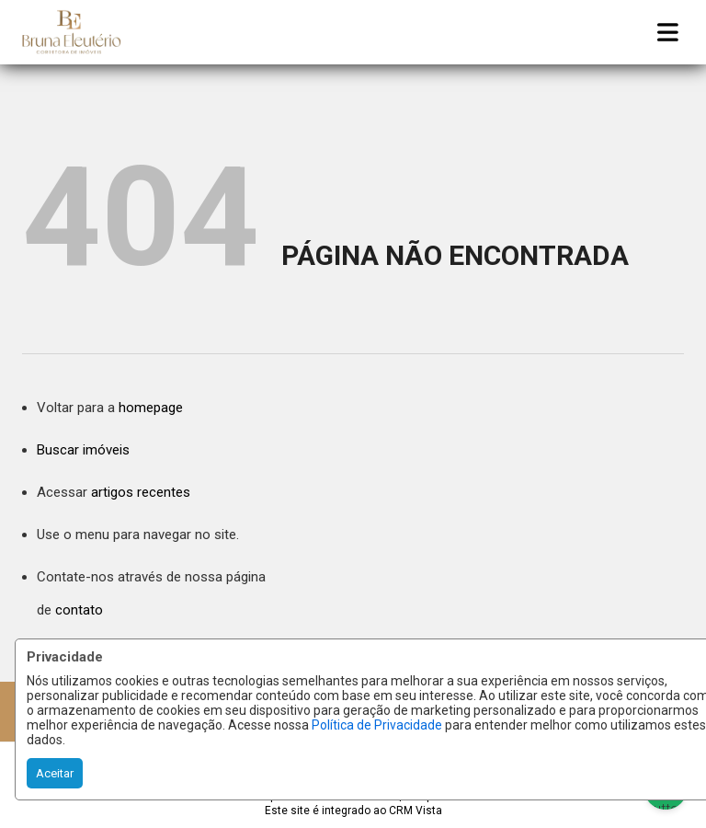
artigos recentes (140, 492)
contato (79, 610)
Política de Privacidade (377, 725)
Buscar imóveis (83, 450)
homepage (151, 407)
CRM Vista (415, 810)
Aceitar (55, 773)
